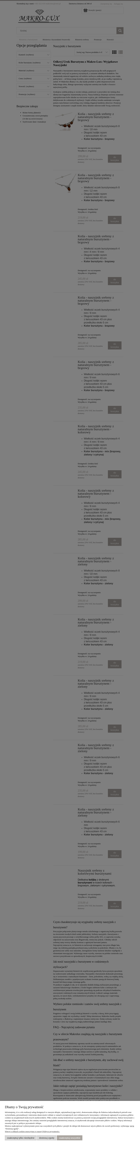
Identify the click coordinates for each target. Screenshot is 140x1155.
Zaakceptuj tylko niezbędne (20, 1138)
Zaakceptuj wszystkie (69, 1138)
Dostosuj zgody (46, 1138)
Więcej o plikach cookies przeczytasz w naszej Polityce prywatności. (32, 1131)
